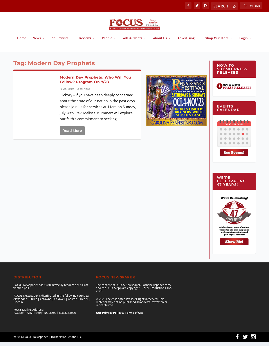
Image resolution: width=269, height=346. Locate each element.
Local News (83, 93)
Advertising (186, 42)
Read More (72, 135)
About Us (160, 42)
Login (243, 42)
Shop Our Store (217, 42)
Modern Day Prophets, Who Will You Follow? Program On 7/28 (95, 83)
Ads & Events (132, 42)
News (37, 42)
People (107, 42)
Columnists (60, 42)
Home (21, 42)
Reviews (85, 42)
